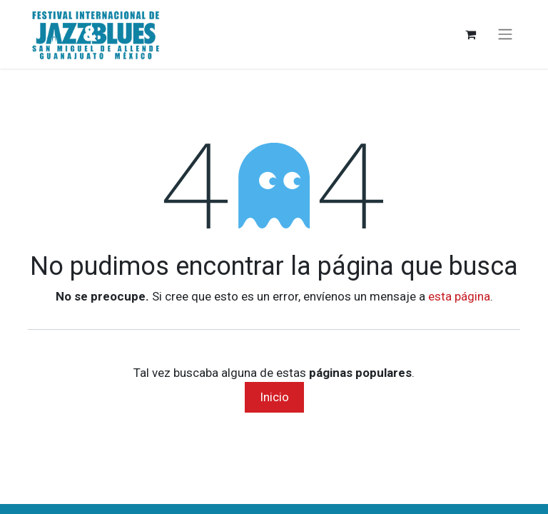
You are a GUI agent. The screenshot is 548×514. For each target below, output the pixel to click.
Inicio (274, 397)
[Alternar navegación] (505, 34)
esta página (459, 296)
